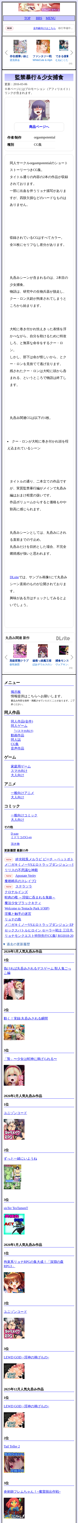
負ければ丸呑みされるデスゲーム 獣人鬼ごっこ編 (37, 971)
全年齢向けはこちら (44, 28)
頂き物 (15, 843)
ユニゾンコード (15, 1113)
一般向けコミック (24, 815)
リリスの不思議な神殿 (21, 870)
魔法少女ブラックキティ (23, 903)
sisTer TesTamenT (16, 1208)
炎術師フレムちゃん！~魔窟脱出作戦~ (32, 1491)
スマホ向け (19, 770)
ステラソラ (23, 886)
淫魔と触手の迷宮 (18, 913)
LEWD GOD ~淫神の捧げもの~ (26, 1357)
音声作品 (17, 748)
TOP (27, 18)
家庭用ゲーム (21, 766)
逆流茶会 (15, 60)
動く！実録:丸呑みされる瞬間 (26, 1018)
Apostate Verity (25, 875)
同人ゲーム (19, 726)
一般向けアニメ (22, 793)
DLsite (14, 577)
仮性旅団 (15, 664)
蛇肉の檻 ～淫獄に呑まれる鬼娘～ (30, 897)
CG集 (15, 744)
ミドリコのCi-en (21, 837)
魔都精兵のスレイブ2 (20, 881)
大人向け (17, 775)
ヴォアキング (62, 664)
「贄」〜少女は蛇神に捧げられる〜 (30, 1059)
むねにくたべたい (66, 60)
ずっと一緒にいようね (20, 1158)
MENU (51, 18)
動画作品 (17, 735)
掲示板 (16, 692)
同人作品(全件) (22, 721)
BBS (39, 18)
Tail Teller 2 (12, 1446)
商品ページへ (39, 127)
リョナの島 (13, 919)
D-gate (15, 833)
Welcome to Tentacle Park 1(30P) (27, 908)
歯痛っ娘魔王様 (41, 660)
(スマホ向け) (25, 730)
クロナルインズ (16, 892)
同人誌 (16, 739)
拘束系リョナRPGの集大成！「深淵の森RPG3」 (33, 1264)
